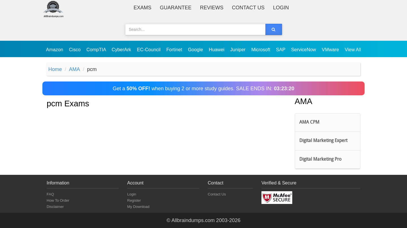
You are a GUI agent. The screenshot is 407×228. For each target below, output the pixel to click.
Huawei (217, 49)
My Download (138, 207)
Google (196, 49)
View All (353, 49)
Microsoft (261, 49)
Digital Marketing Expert (323, 141)
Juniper (238, 49)
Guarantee (176, 7)
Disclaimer (55, 207)
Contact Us (248, 7)
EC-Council (149, 49)
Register (134, 200)
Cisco (75, 49)
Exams (142, 7)
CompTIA (96, 49)
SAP (281, 49)
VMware (331, 49)
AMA (74, 69)
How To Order (58, 200)
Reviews (212, 7)
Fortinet (175, 49)
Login (281, 7)
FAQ (50, 194)
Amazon (55, 49)
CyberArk (122, 49)
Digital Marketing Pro (320, 159)
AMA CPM (309, 122)
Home (55, 69)
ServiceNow (304, 49)
